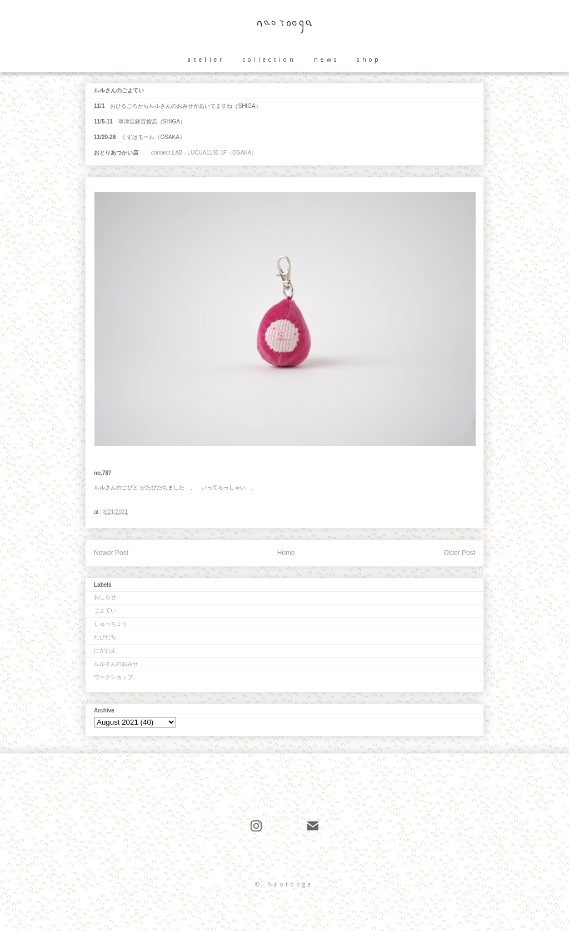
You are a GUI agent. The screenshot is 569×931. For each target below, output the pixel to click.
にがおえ (105, 650)
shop (369, 59)
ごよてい (105, 610)
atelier (206, 59)
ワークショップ (113, 677)
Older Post (459, 553)
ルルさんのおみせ (116, 664)
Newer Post (111, 553)
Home (286, 553)
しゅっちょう (110, 624)
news (326, 59)
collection (269, 59)
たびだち (105, 637)
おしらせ (105, 597)
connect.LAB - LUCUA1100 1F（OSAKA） (203, 153)
